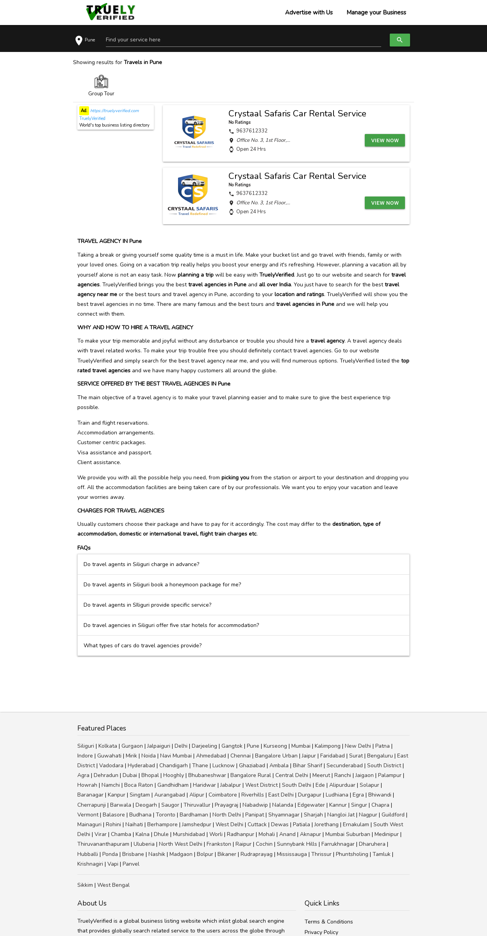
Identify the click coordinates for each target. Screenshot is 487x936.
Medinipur (387, 834)
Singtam (140, 794)
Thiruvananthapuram (103, 844)
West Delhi (229, 824)
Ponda (110, 854)
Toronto (165, 814)
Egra (358, 794)
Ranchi (342, 775)
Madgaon (181, 854)
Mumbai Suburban (347, 834)
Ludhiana (337, 794)
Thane (200, 765)
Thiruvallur (197, 805)
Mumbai (300, 746)
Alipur (196, 794)
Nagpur (368, 814)
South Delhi (296, 785)
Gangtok (232, 746)
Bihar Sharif (307, 765)
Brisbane (133, 854)
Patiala (301, 824)
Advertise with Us (309, 12)
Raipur (243, 844)
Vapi (112, 864)
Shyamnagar (284, 814)
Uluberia (144, 844)
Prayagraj (226, 805)
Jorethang (326, 824)
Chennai (240, 755)
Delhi (181, 746)
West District (261, 785)
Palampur (389, 775)
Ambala (279, 765)
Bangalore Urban (276, 755)
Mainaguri (89, 824)
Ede (320, 785)
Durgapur (309, 794)
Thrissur (321, 854)
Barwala (120, 805)
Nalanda (282, 805)
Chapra (380, 805)
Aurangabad (169, 794)
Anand (287, 834)
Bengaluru (380, 755)
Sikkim (85, 885)
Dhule (161, 834)
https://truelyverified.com (114, 111)
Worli (216, 834)
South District (384, 765)
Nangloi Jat (341, 814)
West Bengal (113, 885)
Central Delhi (291, 775)
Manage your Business (376, 12)
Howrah (87, 785)
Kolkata (107, 746)
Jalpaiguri (158, 746)
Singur (359, 805)
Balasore (114, 814)
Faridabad (332, 755)
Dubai (130, 775)
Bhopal (150, 775)
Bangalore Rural (250, 775)
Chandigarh (173, 765)
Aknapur (310, 834)
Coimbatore (223, 794)
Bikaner (227, 854)
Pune (253, 746)
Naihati (134, 824)
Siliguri (85, 746)
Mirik (131, 755)
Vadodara (111, 765)
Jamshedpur (196, 824)
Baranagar (90, 794)
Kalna (143, 834)
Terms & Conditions (329, 921)
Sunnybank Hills (297, 844)
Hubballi (87, 854)
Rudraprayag (257, 854)
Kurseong (275, 746)
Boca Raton (138, 785)
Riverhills (252, 794)
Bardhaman (194, 814)
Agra (83, 775)
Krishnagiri (90, 864)
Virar (101, 834)
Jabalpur (230, 785)
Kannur (338, 805)
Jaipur (309, 755)
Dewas (280, 824)
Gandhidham (173, 785)
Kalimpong (328, 746)
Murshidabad (189, 834)
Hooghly (173, 775)
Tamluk (382, 854)
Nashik (156, 854)
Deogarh (146, 805)
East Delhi (281, 794)
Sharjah (313, 814)
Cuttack (257, 824)
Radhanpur (240, 834)
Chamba (121, 834)
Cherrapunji (91, 805)
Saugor (170, 805)
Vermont (87, 814)
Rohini (113, 824)
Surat (356, 755)
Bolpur (205, 854)
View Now (386, 140)
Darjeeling (204, 746)
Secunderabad (344, 765)
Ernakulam (356, 824)
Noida (148, 755)
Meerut (321, 775)
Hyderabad (141, 765)
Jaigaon (364, 775)
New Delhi (358, 746)
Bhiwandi (379, 794)
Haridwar (204, 785)
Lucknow (223, 765)
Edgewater (311, 805)
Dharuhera (372, 844)
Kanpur (116, 794)
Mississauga (292, 854)
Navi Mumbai (176, 755)
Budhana (140, 814)
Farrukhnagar (338, 844)
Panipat (254, 814)
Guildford (393, 814)
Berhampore (162, 824)
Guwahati (109, 755)
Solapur (369, 785)
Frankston (219, 844)
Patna (382, 746)
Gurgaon (132, 746)
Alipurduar (342, 785)
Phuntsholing (352, 854)
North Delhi (226, 814)
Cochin (264, 844)
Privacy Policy (321, 932)
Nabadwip (255, 805)
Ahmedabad (211, 755)
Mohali (267, 834)
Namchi (111, 785)
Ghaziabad (252, 765)
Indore (85, 755)
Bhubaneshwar (207, 775)
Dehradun (106, 775)
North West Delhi (180, 844)
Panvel (131, 864)
